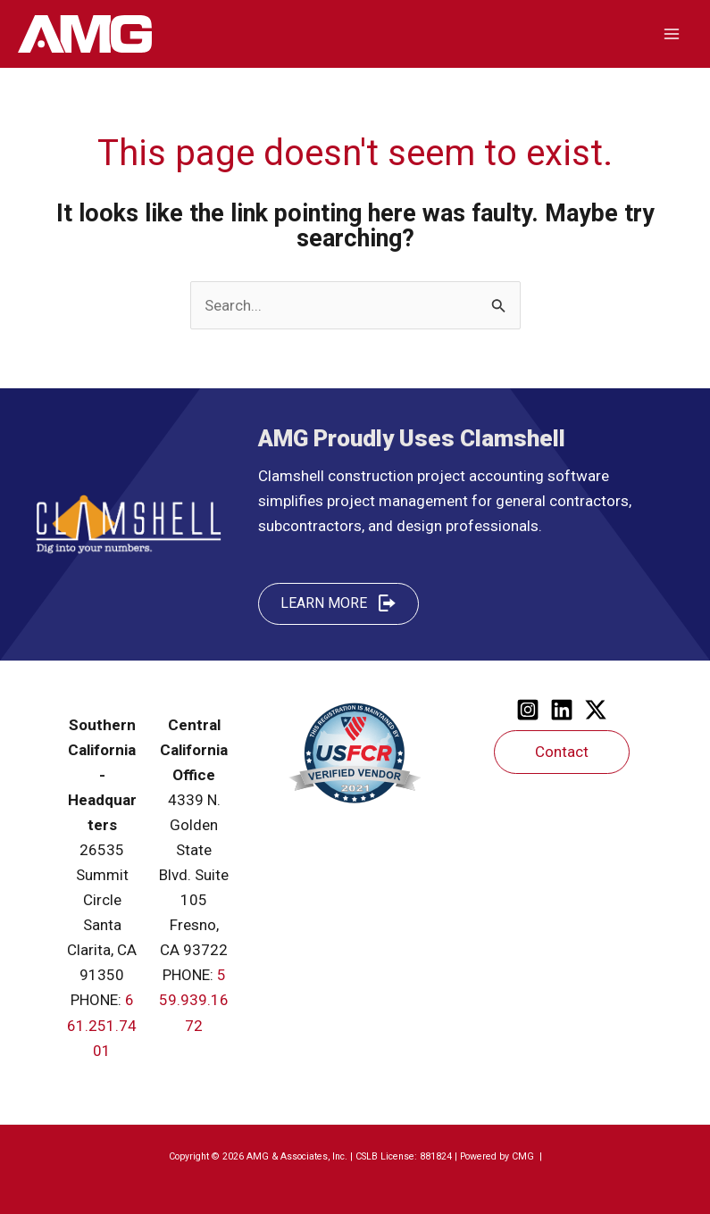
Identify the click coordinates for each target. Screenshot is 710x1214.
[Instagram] (527, 709)
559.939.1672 (194, 1000)
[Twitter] (595, 709)
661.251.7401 (102, 1025)
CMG (524, 1156)
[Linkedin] (561, 709)
